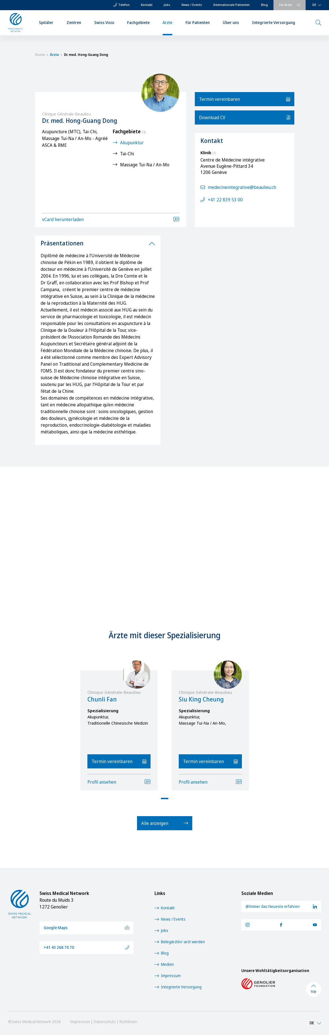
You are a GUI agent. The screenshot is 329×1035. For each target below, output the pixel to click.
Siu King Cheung (201, 699)
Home (40, 54)
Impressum (171, 975)
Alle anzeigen (164, 823)
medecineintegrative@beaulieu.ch (238, 187)
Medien (167, 964)
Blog (165, 953)
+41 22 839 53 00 (221, 200)
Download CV (244, 117)
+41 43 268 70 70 (59, 947)
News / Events (173, 919)
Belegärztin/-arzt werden (183, 941)
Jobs (164, 930)
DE (314, 5)
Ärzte (54, 54)
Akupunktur (128, 143)
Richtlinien (128, 1021)
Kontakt (168, 907)
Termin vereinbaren (244, 99)
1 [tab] (164, 798)
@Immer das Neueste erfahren (273, 906)
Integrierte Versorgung (181, 987)
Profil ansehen (101, 782)
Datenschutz (105, 1021)
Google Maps (56, 927)
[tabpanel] (119, 730)
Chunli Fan (102, 699)
